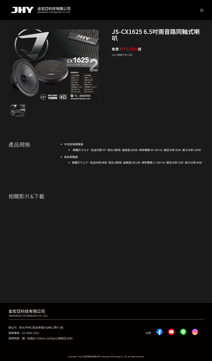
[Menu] (202, 10)
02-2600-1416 (30, 333)
